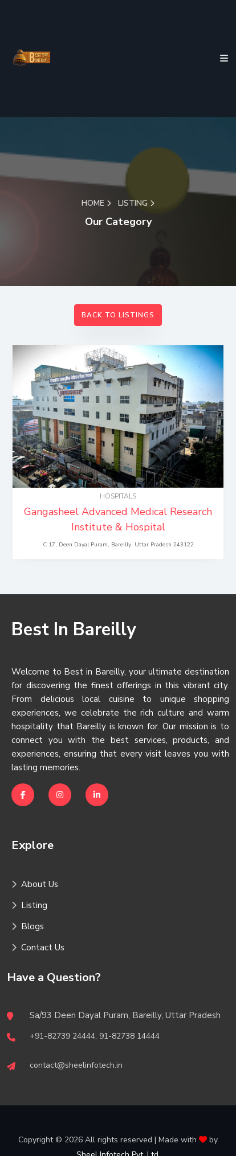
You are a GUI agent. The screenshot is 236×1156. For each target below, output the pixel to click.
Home (96, 203)
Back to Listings (118, 315)
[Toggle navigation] (221, 58)
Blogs (27, 926)
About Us (34, 884)
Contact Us (37, 947)
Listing (29, 905)
